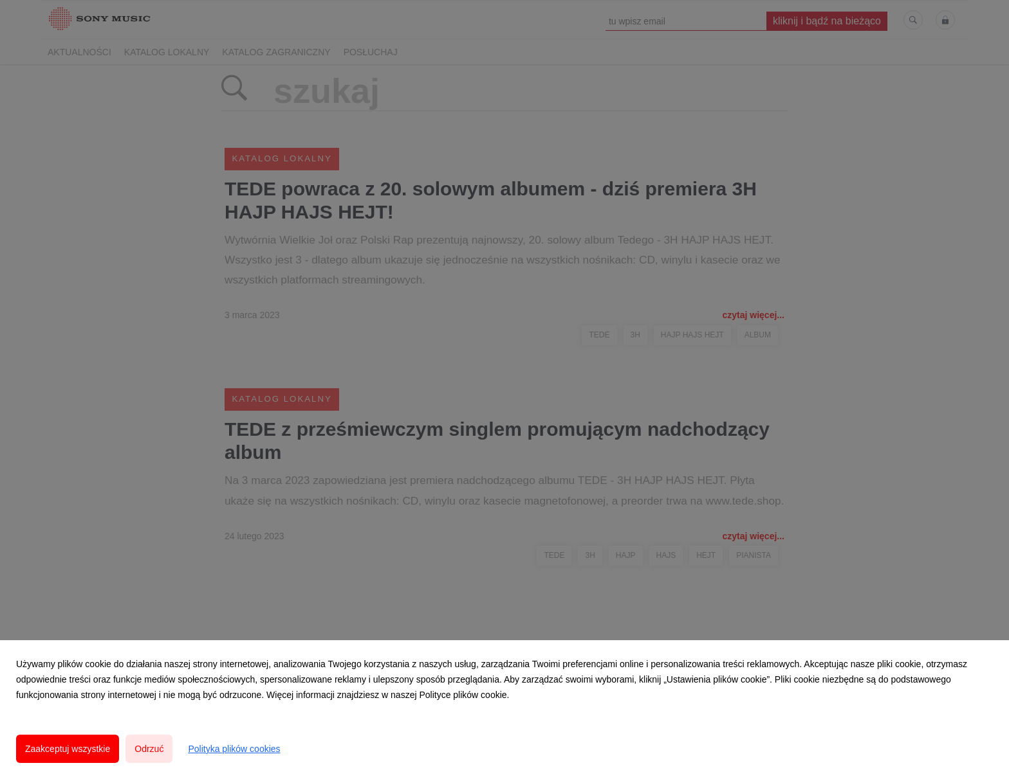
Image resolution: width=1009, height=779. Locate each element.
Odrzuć (148, 749)
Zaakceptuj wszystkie (67, 749)
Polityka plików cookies (234, 749)
